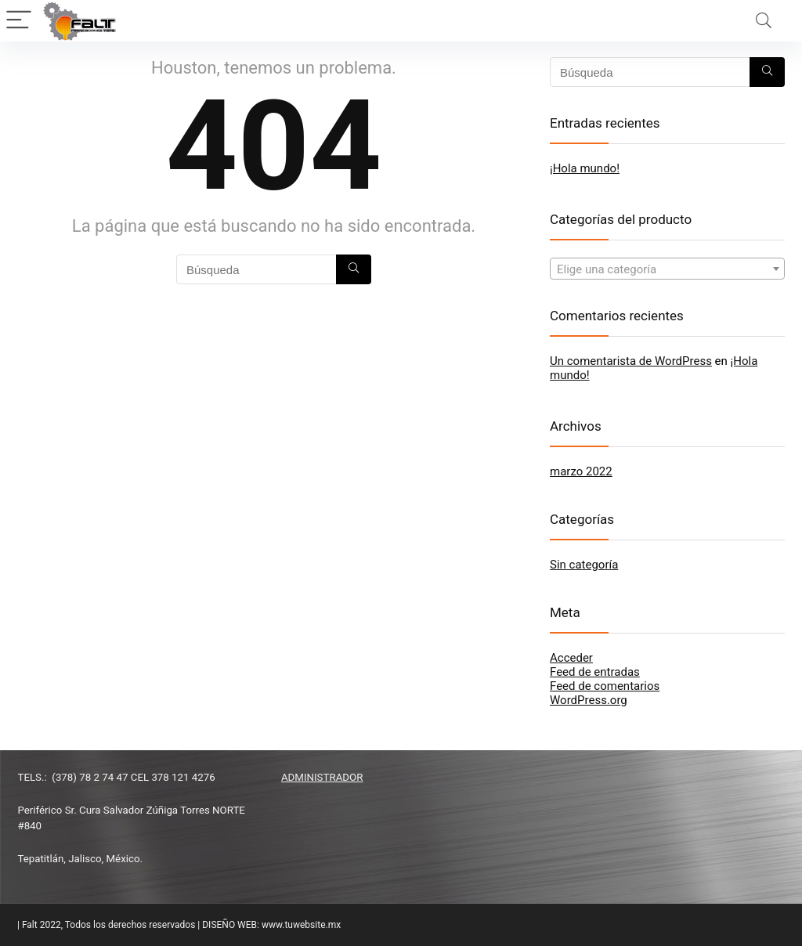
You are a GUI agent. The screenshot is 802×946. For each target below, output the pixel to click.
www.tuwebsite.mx (301, 924)
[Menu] (19, 21)
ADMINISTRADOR (322, 777)
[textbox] (667, 269)
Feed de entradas (595, 672)
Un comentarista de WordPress (631, 361)
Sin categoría (584, 565)
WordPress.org (588, 700)
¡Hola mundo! (585, 168)
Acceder (571, 658)
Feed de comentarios (604, 686)
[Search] (763, 21)
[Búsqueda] (353, 269)
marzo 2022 (581, 471)
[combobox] (667, 269)
